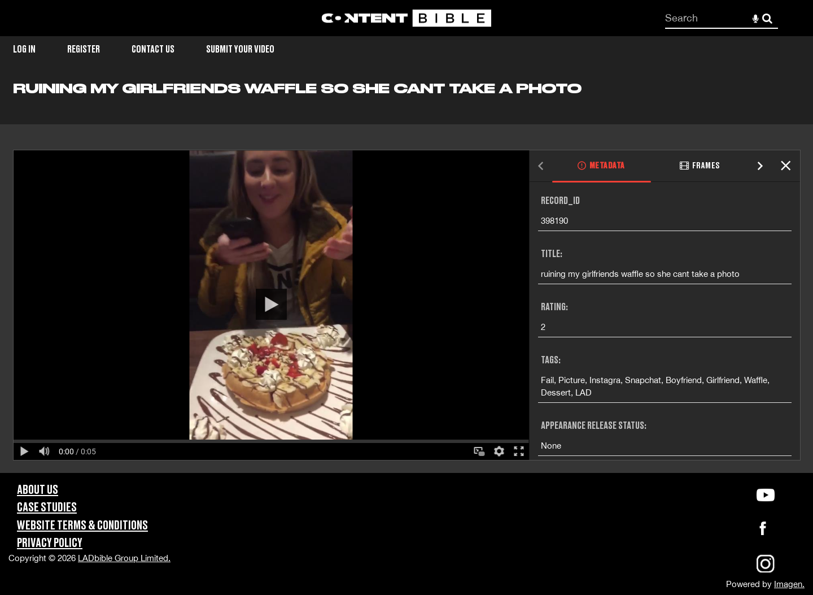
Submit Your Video (240, 49)
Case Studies (47, 508)
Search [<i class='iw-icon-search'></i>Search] (767, 17)
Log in (24, 49)
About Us (37, 490)
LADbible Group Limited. (124, 558)
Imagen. (789, 584)
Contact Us (153, 49)
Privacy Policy (49, 543)
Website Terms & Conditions (82, 526)
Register (83, 49)
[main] (406, 276)
